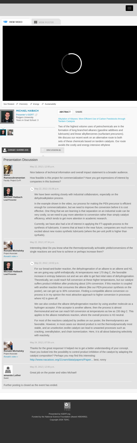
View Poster (50, 21)
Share (78, 112)
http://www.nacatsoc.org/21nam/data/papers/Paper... (61, 359)
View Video (20, 20)
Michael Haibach (27, 110)
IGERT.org (65, 414)
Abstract (65, 112)
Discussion (51, 151)
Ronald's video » (11, 256)
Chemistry (23, 104)
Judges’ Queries (18, 150)
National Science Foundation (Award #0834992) (66, 417)
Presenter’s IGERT (25, 115)
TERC (66, 420)
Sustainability (50, 104)
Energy (36, 104)
